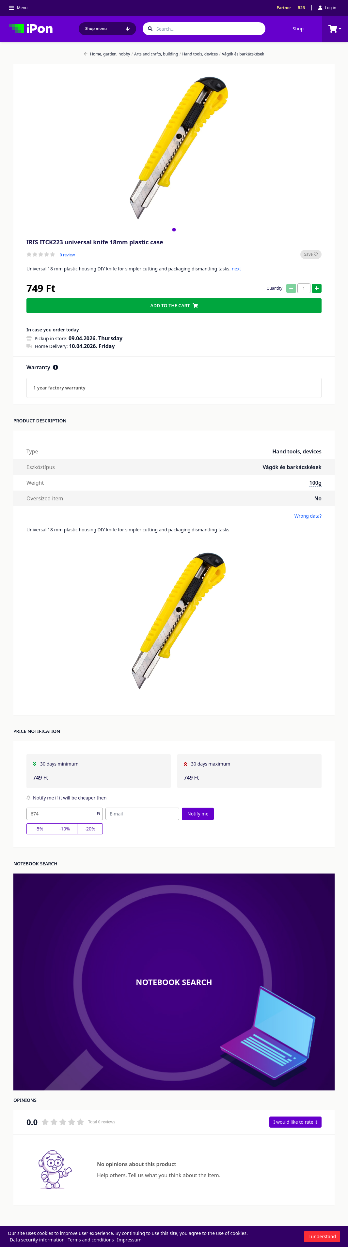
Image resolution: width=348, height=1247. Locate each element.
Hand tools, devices (199, 54)
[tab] (174, 229)
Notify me (197, 814)
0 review (67, 255)
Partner (284, 7)
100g (315, 482)
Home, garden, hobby (107, 54)
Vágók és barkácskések (241, 54)
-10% (64, 829)
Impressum (129, 1240)
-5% (39, 829)
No (318, 498)
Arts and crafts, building (155, 54)
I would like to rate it (295, 1122)
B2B (301, 7)
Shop (298, 28)
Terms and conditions (91, 1240)
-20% (90, 829)
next (236, 269)
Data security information (37, 1240)
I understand (322, 1236)
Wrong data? (308, 516)
